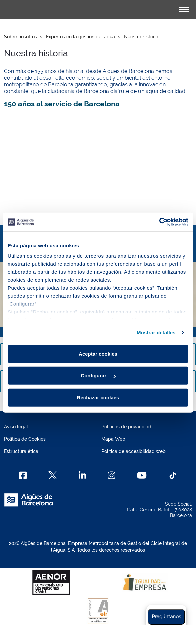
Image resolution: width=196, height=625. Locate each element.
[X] (52, 475)
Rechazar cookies (98, 397)
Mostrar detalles (156, 332)
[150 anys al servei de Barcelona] (98, 164)
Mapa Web (113, 439)
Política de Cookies (25, 439)
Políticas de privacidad (126, 426)
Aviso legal (16, 426)
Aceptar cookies (98, 353)
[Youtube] (142, 475)
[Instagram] (111, 475)
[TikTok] (172, 475)
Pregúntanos (166, 617)
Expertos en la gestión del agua (80, 36)
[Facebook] (23, 475)
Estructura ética (21, 451)
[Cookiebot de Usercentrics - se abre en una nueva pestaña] (159, 222)
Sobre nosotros (20, 36)
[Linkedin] (82, 475)
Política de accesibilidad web (133, 451)
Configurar (98, 375)
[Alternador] (184, 9)
